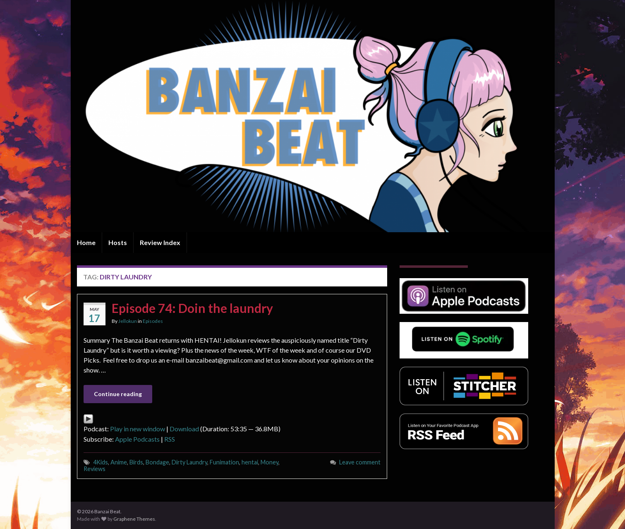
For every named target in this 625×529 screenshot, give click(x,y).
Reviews (94, 468)
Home (86, 242)
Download (184, 429)
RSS (169, 439)
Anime (118, 462)
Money (269, 462)
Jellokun (127, 321)
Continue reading (118, 393)
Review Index (160, 242)
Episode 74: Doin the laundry (192, 308)
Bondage (157, 462)
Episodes (153, 321)
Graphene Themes (134, 519)
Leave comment (360, 462)
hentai (250, 462)
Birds (136, 462)
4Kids (100, 462)
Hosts (117, 242)
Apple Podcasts (137, 439)
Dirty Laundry (189, 462)
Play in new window (137, 429)
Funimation (224, 462)
